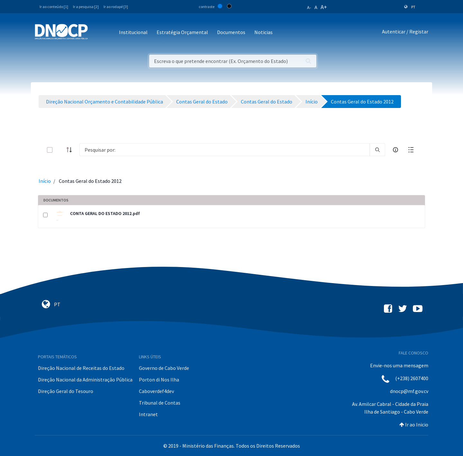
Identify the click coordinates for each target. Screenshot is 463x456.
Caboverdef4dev (156, 391)
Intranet (148, 414)
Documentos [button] (231, 32)
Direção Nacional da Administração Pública (85, 379)
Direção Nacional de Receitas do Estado (81, 368)
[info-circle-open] (395, 150)
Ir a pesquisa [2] (86, 6)
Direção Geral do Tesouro (65, 391)
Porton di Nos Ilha (159, 379)
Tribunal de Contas (159, 402)
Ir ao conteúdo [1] (54, 6)
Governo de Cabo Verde (164, 368)
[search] (377, 150)
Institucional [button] (133, 32)
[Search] (224, 149)
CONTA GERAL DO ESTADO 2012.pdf (105, 213)
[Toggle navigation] (96, 33)
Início (45, 181)
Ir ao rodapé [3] (116, 6)
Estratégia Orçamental (182, 32)
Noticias (263, 32)
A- (309, 7)
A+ (324, 7)
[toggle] (60, 150)
